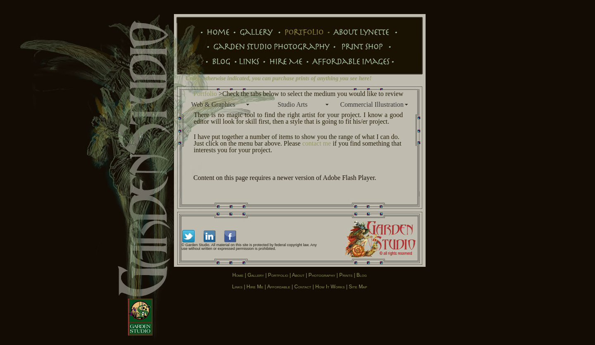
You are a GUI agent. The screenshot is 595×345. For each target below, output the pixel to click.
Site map (358, 287)
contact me (316, 143)
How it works (330, 287)
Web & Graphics (213, 104)
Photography (321, 275)
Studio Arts (292, 104)
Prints (345, 275)
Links (237, 287)
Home (237, 275)
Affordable (279, 287)
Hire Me (255, 287)
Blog (362, 275)
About (298, 275)
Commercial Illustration (371, 104)
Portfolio (205, 93)
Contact (302, 287)
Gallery (256, 275)
